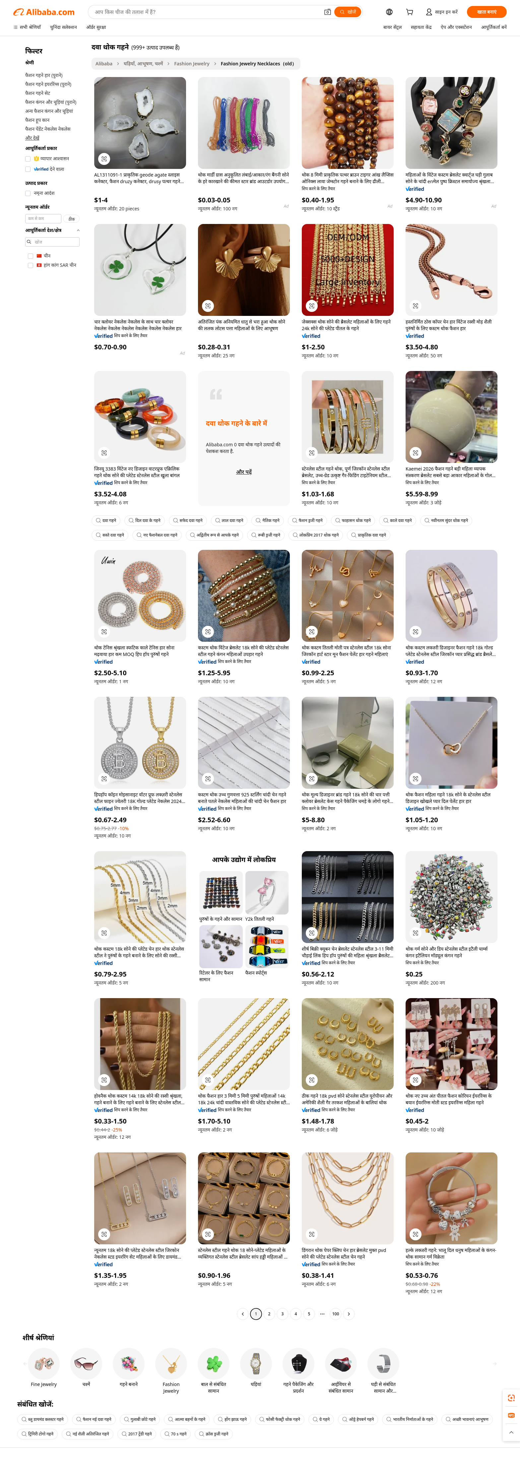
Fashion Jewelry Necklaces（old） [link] (258, 63)
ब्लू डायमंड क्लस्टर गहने (43, 1419)
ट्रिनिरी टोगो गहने (37, 1434)
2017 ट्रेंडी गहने (137, 1434)
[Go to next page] (349, 1314)
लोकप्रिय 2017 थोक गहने (316, 535)
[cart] (411, 13)
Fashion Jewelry (191, 63)
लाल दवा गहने (229, 520)
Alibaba (104, 63)
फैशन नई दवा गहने (93, 1419)
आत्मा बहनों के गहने (186, 1419)
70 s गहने (175, 1434)
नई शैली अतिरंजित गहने (87, 1434)
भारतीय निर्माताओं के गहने (409, 1419)
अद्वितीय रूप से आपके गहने (214, 535)
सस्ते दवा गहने (110, 535)
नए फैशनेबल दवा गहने (157, 535)
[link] (511, 1398)
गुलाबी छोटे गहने (140, 1419)
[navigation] (50, 681)
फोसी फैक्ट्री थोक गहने (279, 1419)
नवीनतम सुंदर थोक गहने (446, 520)
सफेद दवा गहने (188, 520)
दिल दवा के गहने (145, 520)
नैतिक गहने (267, 520)
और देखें (32, 138)
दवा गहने (106, 520)
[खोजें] (347, 12)
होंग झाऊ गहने (232, 1419)
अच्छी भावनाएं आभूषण (467, 1419)
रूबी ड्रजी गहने (265, 535)
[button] (328, 12)
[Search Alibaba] (206, 12)
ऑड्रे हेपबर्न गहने (358, 1419)
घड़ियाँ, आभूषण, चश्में (143, 63)
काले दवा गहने (397, 520)
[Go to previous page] (243, 1314)
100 (335, 1314)
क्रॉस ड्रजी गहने (213, 1434)
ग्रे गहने (321, 1419)
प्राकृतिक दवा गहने (368, 535)
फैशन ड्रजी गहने (307, 520)
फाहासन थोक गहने (353, 520)
